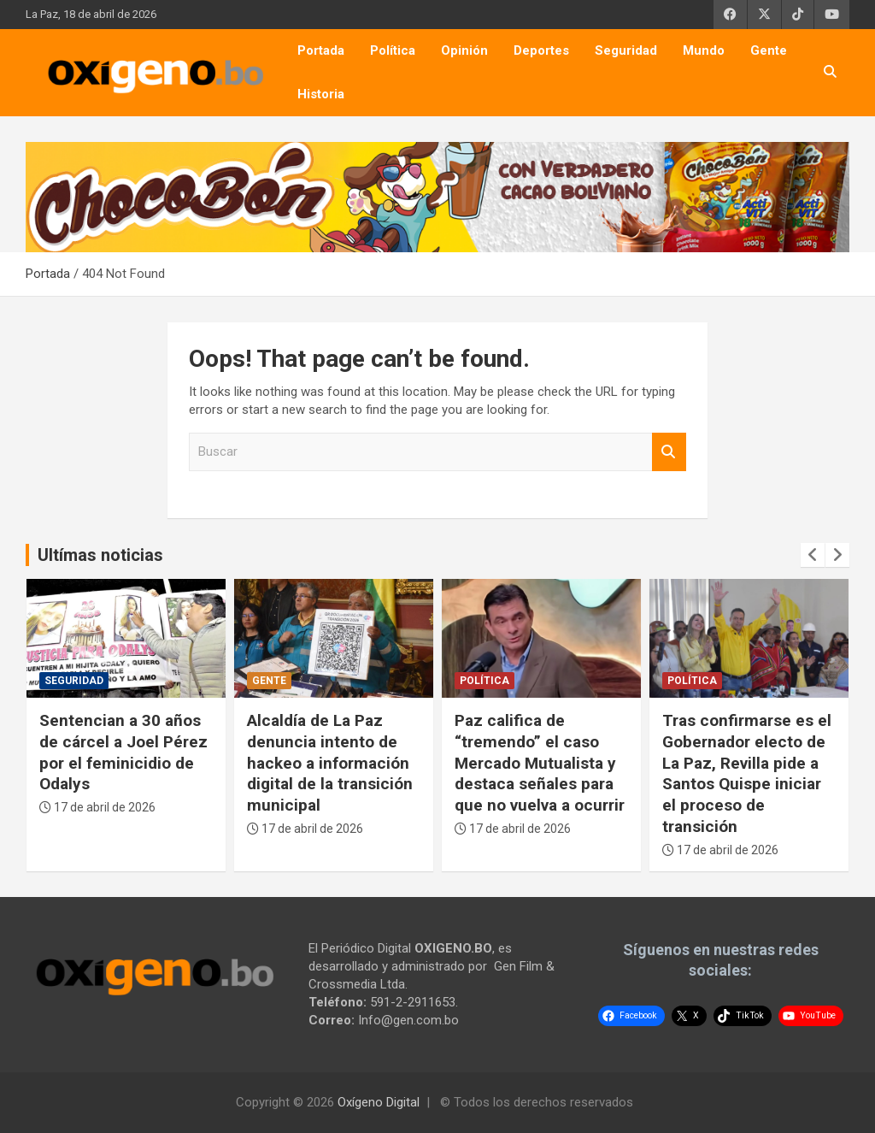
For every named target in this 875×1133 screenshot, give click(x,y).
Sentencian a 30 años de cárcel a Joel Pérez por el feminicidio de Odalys (123, 752)
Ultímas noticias (100, 555)
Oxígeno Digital (379, 1102)
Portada (320, 50)
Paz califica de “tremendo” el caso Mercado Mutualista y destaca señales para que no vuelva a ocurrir (540, 763)
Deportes (541, 50)
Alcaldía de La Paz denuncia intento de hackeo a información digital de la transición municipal (330, 763)
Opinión (464, 50)
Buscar (669, 452)
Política (392, 50)
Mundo (704, 50)
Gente (768, 50)
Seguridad (626, 50)
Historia (320, 94)
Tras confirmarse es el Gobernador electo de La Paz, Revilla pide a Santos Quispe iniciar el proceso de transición (746, 773)
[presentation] (813, 555)
